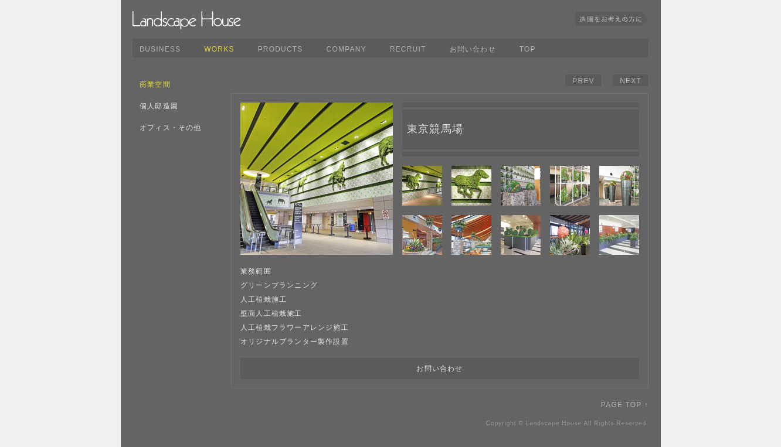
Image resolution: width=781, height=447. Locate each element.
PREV (583, 81)
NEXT (630, 81)
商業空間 (155, 84)
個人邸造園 (159, 106)
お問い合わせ (473, 49)
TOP (527, 49)
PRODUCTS (280, 49)
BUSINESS (160, 49)
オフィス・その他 (171, 128)
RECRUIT (408, 49)
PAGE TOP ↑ (624, 405)
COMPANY (346, 49)
